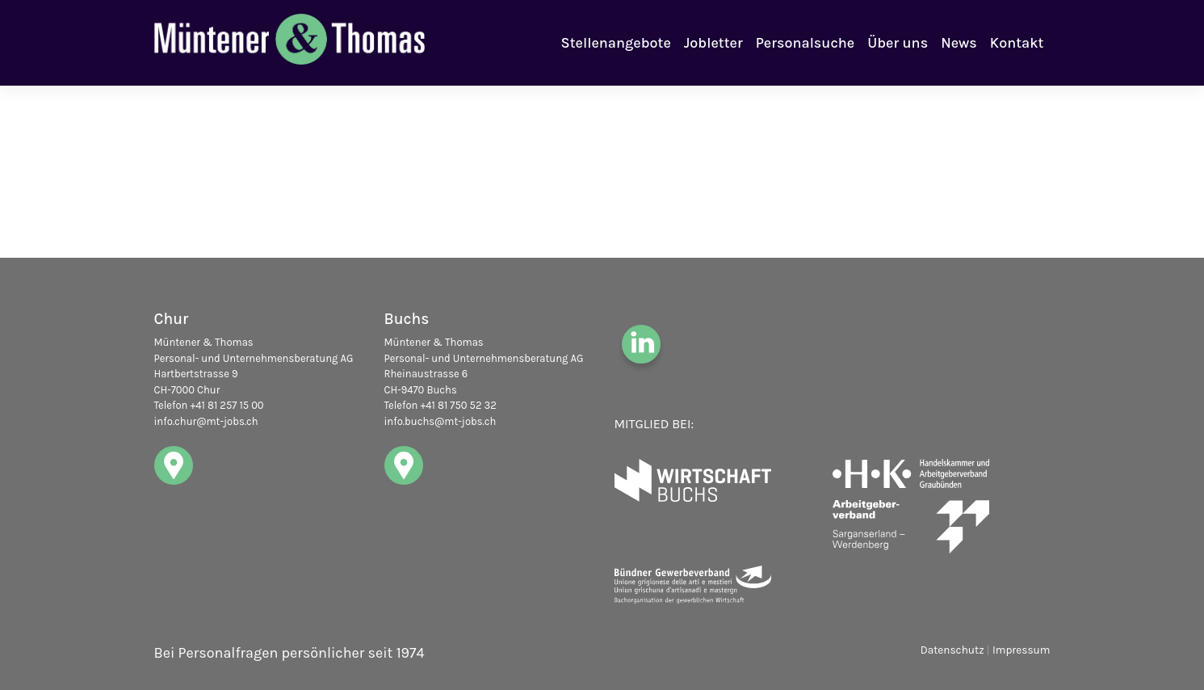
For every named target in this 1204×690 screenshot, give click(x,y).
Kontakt (1017, 43)
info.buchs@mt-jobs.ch (440, 421)
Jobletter (713, 43)
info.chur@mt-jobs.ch (206, 421)
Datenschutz (952, 650)
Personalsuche (805, 43)
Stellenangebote (616, 43)
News (959, 43)
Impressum (1021, 650)
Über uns (897, 43)
